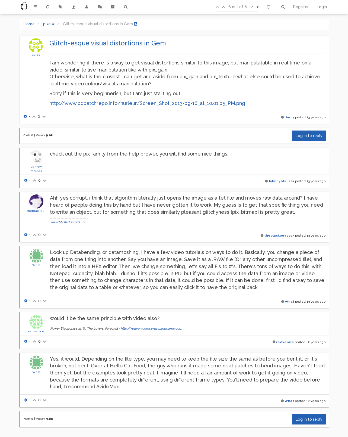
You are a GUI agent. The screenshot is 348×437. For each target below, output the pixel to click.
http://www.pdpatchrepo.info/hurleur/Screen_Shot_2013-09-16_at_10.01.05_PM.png (147, 103)
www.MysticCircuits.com (68, 222)
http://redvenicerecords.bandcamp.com (151, 328)
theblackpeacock (40, 211)
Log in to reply (309, 136)
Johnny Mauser (281, 181)
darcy (35, 55)
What (36, 265)
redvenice (36, 331)
